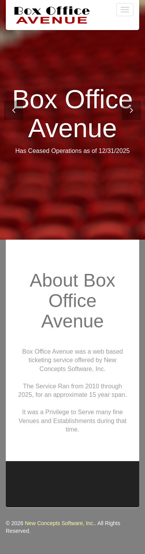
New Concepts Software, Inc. (60, 523)
